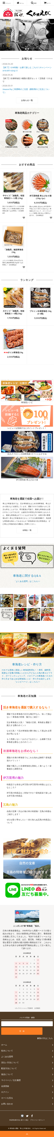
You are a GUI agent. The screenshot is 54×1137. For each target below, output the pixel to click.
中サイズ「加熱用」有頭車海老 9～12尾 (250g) (13, 197)
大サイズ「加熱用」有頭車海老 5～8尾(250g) (13, 312)
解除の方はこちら (45, 1038)
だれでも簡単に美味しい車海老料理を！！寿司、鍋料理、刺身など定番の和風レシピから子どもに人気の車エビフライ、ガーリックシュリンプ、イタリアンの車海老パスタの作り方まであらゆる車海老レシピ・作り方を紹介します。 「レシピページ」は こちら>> (27, 676)
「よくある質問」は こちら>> (27, 581)
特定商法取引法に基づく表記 (18, 1120)
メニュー (7, 2)
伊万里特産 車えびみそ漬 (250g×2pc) (40, 197)
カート (47, 3)
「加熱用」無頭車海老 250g (13, 251)
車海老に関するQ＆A (27, 575)
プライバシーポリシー (37, 1120)
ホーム (20, 2)
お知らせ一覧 (27, 100)
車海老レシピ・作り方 (27, 664)
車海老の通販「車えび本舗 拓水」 (21, 1128)
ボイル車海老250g (13, 352)
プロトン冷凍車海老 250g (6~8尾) (40, 312)
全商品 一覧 (27, 530)
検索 (34, 2)
